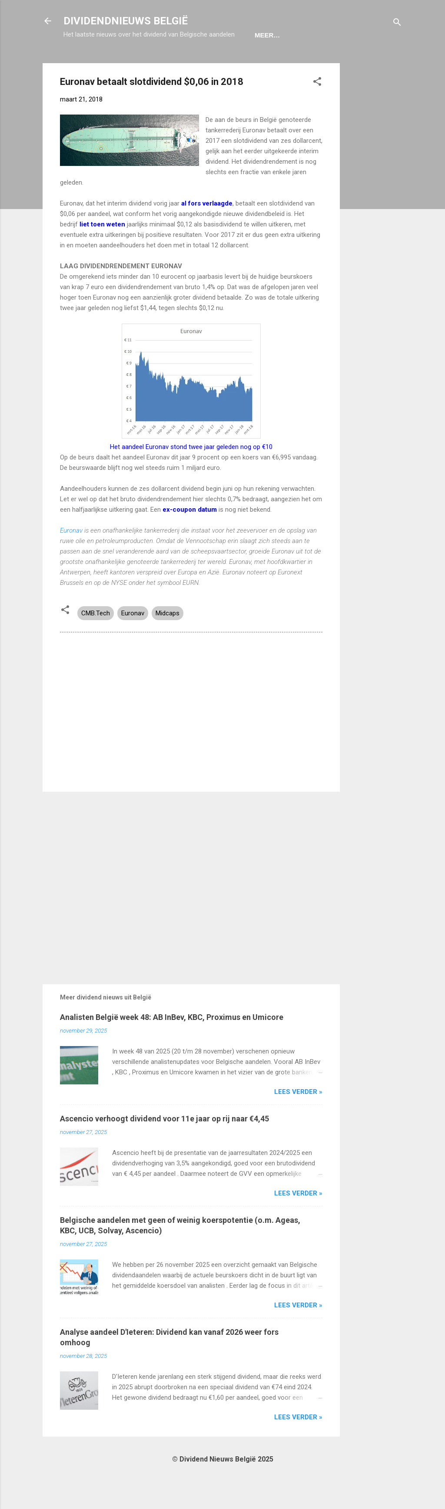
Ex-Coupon (125, 62)
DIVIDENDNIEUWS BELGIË (125, 21)
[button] (317, 110)
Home (80, 62)
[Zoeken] (397, 23)
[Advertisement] (374, 220)
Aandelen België (288, 62)
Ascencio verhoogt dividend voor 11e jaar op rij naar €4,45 (164, 1145)
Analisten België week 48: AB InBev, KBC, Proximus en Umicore (171, 1044)
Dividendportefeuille (201, 62)
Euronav (72, 557)
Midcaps (167, 640)
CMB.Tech (95, 640)
